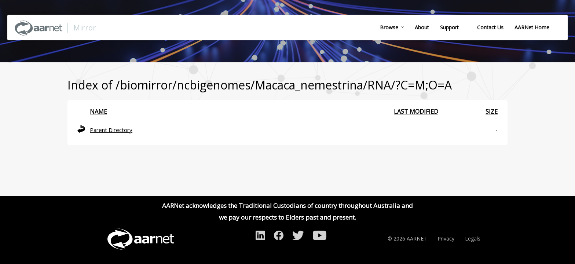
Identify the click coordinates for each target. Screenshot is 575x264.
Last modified (416, 111)
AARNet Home (531, 27)
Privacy (445, 238)
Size (492, 111)
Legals (472, 238)
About (422, 27)
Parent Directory (111, 129)
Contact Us (490, 27)
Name (98, 111)
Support (449, 27)
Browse (389, 27)
